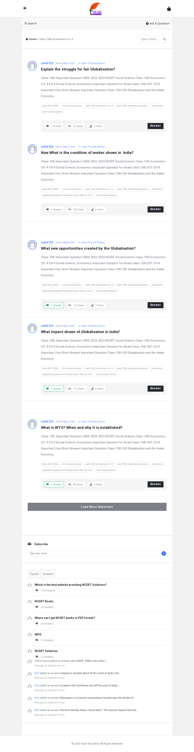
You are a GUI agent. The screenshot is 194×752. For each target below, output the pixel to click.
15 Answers (44, 640)
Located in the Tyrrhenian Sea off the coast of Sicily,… (90, 685)
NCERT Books (44, 601)
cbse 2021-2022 (50, 105)
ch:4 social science (72, 105)
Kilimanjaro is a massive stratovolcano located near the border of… (97, 697)
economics (157, 105)
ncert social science (52, 111)
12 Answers (44, 656)
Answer (155, 125)
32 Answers (44, 607)
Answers (48, 573)
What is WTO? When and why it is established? (81, 427)
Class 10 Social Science (93, 63)
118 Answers (45, 590)
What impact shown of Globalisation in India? (80, 331)
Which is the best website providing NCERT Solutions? (71, 584)
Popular (34, 573)
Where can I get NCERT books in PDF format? (65, 617)
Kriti (37, 673)
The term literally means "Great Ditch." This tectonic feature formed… (99, 710)
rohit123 (47, 63)
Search (31, 23)
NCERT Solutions (46, 651)
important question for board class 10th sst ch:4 (67, 195)
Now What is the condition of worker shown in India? (87, 152)
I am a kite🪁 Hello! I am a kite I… (88, 661)
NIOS (38, 634)
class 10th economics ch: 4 (99, 105)
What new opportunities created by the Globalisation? (88, 248)
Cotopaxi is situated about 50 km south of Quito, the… (90, 673)
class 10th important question (132, 105)
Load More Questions (97, 506)
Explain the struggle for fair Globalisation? (78, 69)
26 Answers (44, 623)
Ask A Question (158, 23)
